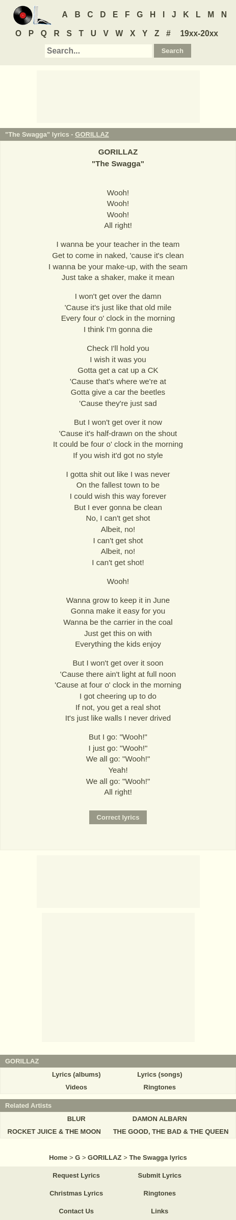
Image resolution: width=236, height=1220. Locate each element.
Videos (76, 1087)
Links (159, 1211)
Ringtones (160, 1087)
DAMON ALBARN (160, 1119)
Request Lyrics (76, 1175)
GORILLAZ (92, 134)
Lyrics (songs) (159, 1074)
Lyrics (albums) (76, 1074)
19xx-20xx (199, 33)
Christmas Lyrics (76, 1193)
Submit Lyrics (159, 1175)
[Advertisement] (118, 95)
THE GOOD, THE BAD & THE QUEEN (171, 1131)
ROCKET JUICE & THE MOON (54, 1131)
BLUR (76, 1119)
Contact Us (76, 1211)
